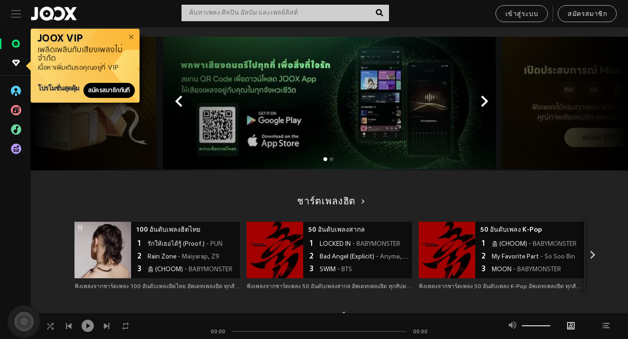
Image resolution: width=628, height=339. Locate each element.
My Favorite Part (533, 257)
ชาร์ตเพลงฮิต (329, 202)
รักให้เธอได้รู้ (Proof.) (185, 244)
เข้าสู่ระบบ (521, 14)
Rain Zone (183, 257)
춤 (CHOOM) (190, 269)
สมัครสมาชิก (587, 14)
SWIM (336, 269)
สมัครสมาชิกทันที (109, 90)
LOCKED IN (360, 244)
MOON (526, 269)
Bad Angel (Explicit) (365, 257)
